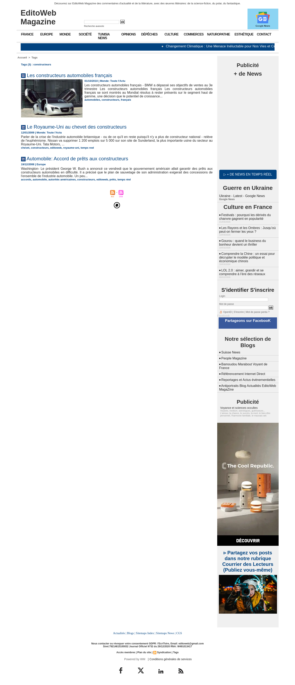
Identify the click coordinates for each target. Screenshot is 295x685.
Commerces (194, 34)
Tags (34, 57)
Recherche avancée (94, 26)
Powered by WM (134, 659)
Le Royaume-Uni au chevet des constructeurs (77, 127)
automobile (40, 179)
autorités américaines (62, 179)
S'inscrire (239, 312)
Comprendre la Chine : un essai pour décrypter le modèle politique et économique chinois (247, 257)
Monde (65, 34)
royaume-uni (71, 147)
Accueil (22, 57)
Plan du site (144, 652)
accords (26, 179)
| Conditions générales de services (170, 659)
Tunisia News (104, 36)
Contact (264, 34)
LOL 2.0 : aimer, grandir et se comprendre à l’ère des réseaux (242, 272)
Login (222, 296)
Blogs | (131, 633)
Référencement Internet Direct (243, 374)
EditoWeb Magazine (39, 17)
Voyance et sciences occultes (239, 407)
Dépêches (149, 34)
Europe (46, 34)
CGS (179, 633)
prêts (113, 179)
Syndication (164, 652)
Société (85, 34)
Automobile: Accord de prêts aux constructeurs (77, 158)
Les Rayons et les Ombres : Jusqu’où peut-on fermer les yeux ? (247, 229)
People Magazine (234, 358)
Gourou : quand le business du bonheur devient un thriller (242, 242)
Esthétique (244, 34)
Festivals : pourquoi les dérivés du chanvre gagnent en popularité (245, 216)
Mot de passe (226, 304)
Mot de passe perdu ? (257, 312)
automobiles (92, 99)
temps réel (124, 179)
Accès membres (125, 652)
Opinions (128, 34)
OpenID (227, 312)
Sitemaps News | (165, 633)
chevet (25, 147)
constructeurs (110, 99)
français (126, 99)
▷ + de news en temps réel (248, 174)
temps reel (87, 147)
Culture (172, 34)
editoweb (56, 147)
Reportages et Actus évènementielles (248, 380)
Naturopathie (218, 34)
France (27, 34)
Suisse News (230, 352)
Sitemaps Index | (145, 633)
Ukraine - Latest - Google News (242, 196)
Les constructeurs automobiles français (69, 75)
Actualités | (119, 633)
